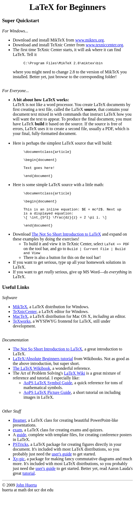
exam (17, 444)
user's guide (62, 468)
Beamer (19, 434)
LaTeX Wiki (74, 387)
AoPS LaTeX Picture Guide (47, 407)
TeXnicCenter (25, 326)
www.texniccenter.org (104, 45)
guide (21, 449)
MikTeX (20, 321)
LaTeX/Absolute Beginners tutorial (43, 373)
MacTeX (20, 331)
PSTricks (20, 459)
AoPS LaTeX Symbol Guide (47, 397)
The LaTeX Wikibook (31, 382)
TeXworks (21, 335)
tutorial (28, 487)
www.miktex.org (89, 40)
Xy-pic (19, 473)
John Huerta (26, 499)
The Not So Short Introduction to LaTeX (66, 248)
